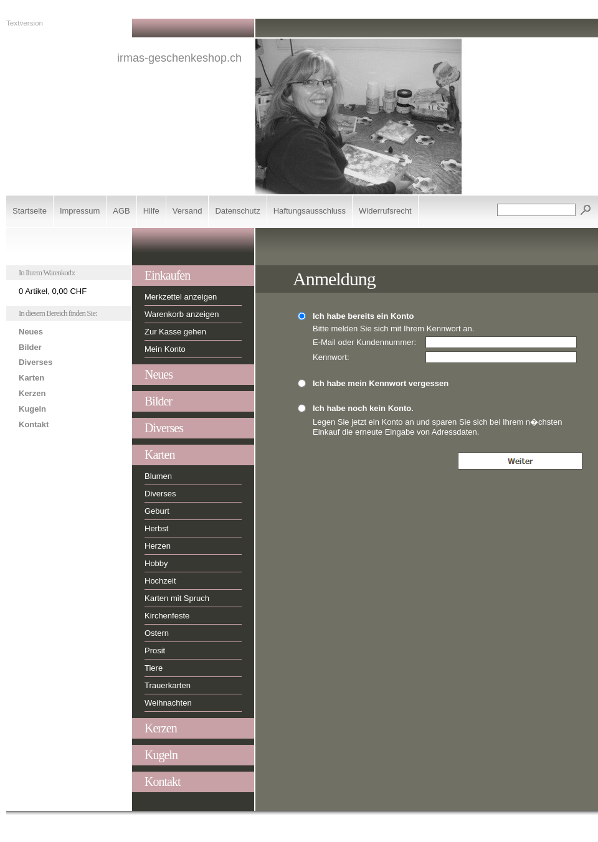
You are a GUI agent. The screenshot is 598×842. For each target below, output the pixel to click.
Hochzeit (160, 580)
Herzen (158, 546)
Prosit (155, 650)
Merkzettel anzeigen (181, 296)
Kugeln (32, 409)
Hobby (156, 563)
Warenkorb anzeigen (182, 314)
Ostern (157, 633)
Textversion (24, 23)
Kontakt (34, 424)
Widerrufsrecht (385, 210)
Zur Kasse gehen (175, 331)
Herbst (156, 528)
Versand (187, 210)
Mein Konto (165, 349)
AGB (121, 210)
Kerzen (32, 393)
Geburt (157, 511)
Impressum (80, 210)
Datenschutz (237, 210)
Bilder (30, 347)
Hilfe (151, 210)
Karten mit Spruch (177, 598)
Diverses (35, 362)
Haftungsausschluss (309, 210)
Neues (31, 331)
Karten (31, 377)
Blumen (158, 476)
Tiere (154, 668)
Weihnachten (168, 702)
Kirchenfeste (167, 615)
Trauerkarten (168, 685)
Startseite (29, 210)
